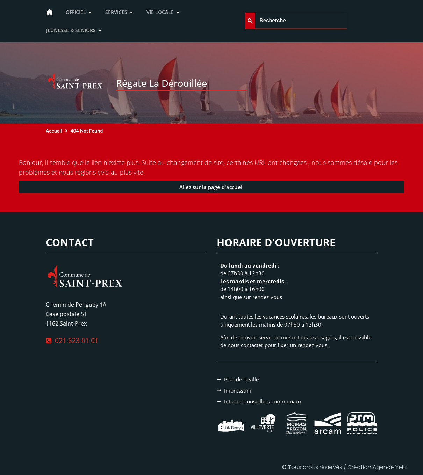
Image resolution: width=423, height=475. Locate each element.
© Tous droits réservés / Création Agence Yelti (344, 467)
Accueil (54, 131)
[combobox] (296, 21)
